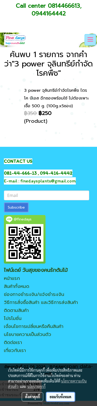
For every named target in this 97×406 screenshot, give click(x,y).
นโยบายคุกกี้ (36, 386)
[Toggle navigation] (90, 39)
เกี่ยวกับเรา (15, 350)
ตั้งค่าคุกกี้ (32, 396)
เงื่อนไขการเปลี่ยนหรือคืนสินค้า (33, 326)
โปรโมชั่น (12, 318)
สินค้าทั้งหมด (16, 286)
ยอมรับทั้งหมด (60, 396)
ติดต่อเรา (13, 342)
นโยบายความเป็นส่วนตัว (27, 334)
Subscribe (16, 207)
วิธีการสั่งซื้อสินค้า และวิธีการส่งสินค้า (41, 302)
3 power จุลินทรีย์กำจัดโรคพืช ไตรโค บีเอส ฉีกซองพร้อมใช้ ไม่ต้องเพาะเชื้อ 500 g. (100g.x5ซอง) (56, 98)
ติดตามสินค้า (16, 310)
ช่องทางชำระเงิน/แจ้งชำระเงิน (34, 294)
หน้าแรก (12, 278)
